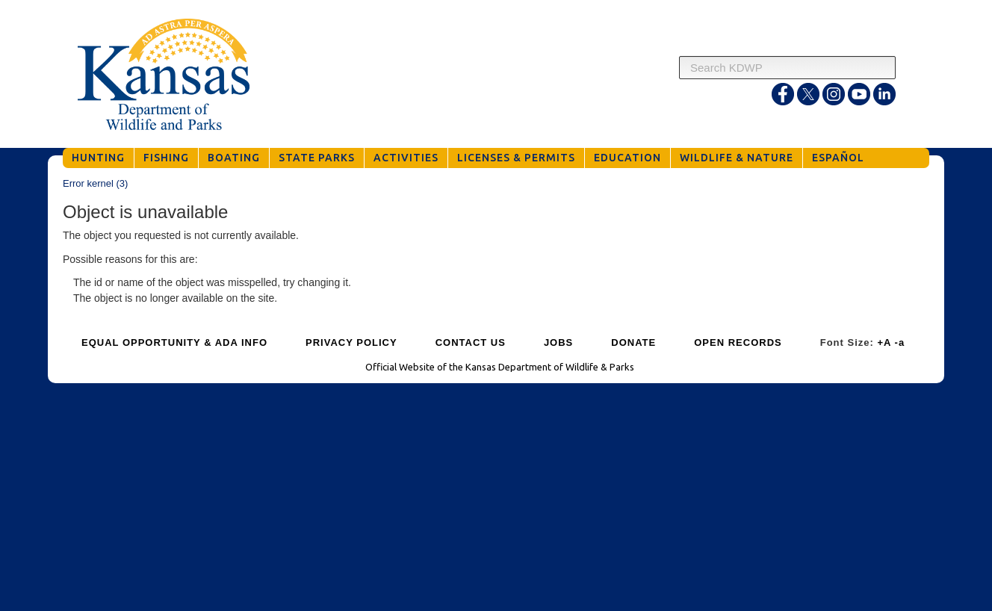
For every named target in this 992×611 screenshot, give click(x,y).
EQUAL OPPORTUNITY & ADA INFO (174, 342)
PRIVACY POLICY (351, 342)
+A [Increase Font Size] (884, 342)
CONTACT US (470, 342)
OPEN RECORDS (737, 342)
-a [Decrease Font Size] (900, 342)
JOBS (558, 342)
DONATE (633, 342)
